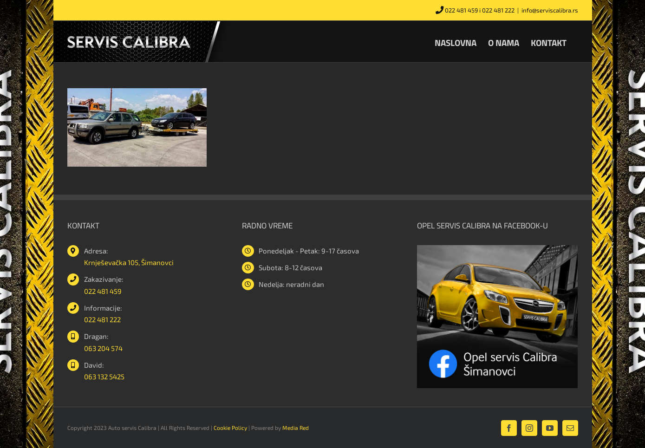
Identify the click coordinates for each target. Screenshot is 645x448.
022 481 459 (461, 10)
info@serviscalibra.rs (549, 10)
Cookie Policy (230, 427)
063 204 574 (103, 348)
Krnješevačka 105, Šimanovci (129, 262)
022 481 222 (498, 10)
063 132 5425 (104, 376)
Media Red (295, 427)
